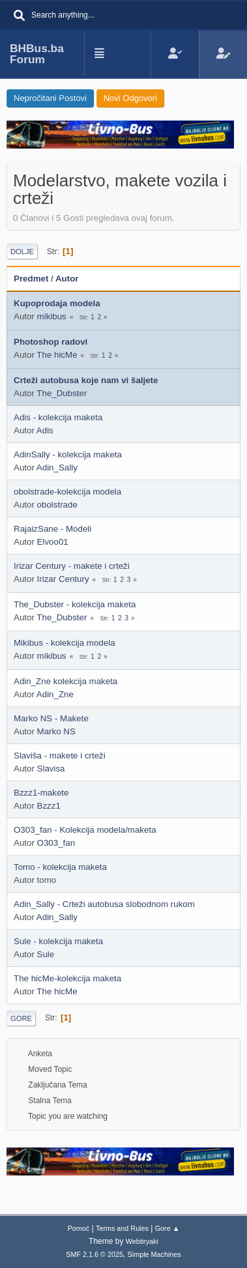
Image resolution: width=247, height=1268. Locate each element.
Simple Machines (154, 1254)
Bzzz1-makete (41, 793)
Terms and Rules (122, 1228)
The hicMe (56, 355)
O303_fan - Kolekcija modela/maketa (85, 830)
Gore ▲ (167, 1228)
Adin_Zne (55, 694)
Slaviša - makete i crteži (60, 755)
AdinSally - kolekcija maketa (68, 454)
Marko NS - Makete (51, 718)
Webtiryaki (142, 1241)
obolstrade (57, 505)
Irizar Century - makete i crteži (72, 566)
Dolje (22, 251)
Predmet (31, 278)
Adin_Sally (57, 467)
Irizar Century (63, 579)
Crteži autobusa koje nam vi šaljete (86, 380)
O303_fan (56, 843)
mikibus (51, 316)
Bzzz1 (49, 806)
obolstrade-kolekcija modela (67, 492)
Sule (46, 954)
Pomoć (79, 1228)
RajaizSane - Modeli (52, 529)
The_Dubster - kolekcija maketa (75, 604)
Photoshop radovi (50, 342)
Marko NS (56, 731)
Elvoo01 (52, 542)
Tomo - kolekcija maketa (60, 867)
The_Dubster (61, 393)
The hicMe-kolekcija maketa (67, 978)
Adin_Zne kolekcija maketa (65, 681)
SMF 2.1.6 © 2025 (94, 1254)
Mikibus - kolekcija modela (64, 643)
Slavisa (51, 768)
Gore (21, 1018)
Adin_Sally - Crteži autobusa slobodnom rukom (104, 904)
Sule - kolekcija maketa (58, 941)
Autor (67, 278)
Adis (44, 430)
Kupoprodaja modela (57, 303)
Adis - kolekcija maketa (58, 417)
